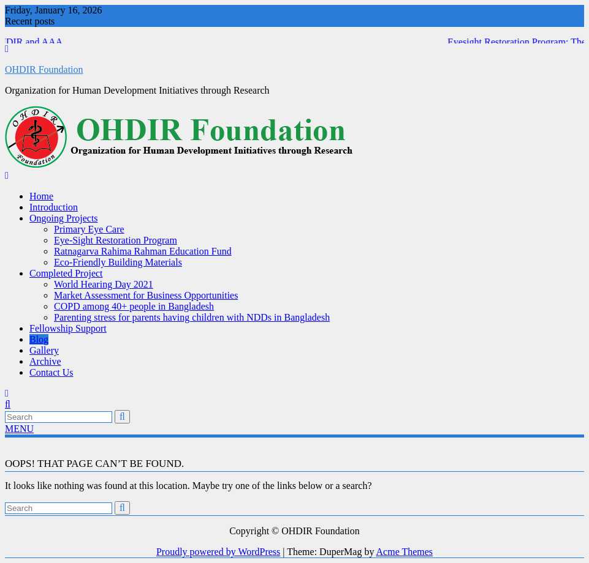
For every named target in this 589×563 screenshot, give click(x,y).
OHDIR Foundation (44, 69)
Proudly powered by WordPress (218, 551)
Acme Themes (404, 551)
